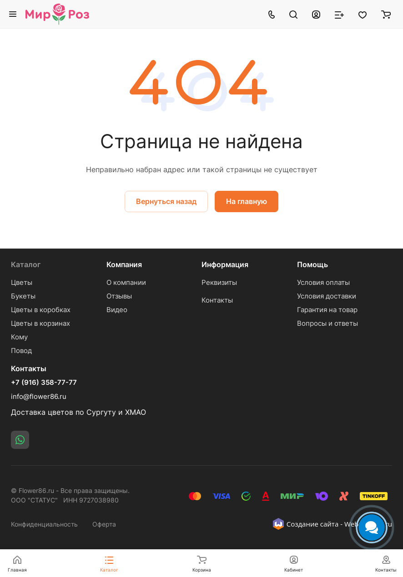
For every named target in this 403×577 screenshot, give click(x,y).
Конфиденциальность (44, 524)
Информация (225, 264)
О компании (126, 282)
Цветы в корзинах (40, 323)
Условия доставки (326, 296)
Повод (21, 350)
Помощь (312, 264)
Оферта (104, 524)
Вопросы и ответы (327, 323)
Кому (19, 337)
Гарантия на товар (327, 309)
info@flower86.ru (38, 396)
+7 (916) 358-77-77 (44, 382)
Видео (116, 309)
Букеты (23, 296)
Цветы (21, 282)
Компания (124, 264)
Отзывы (119, 296)
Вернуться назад (166, 201)
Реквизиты (219, 282)
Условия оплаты (323, 282)
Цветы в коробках (41, 309)
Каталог (25, 264)
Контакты (217, 300)
